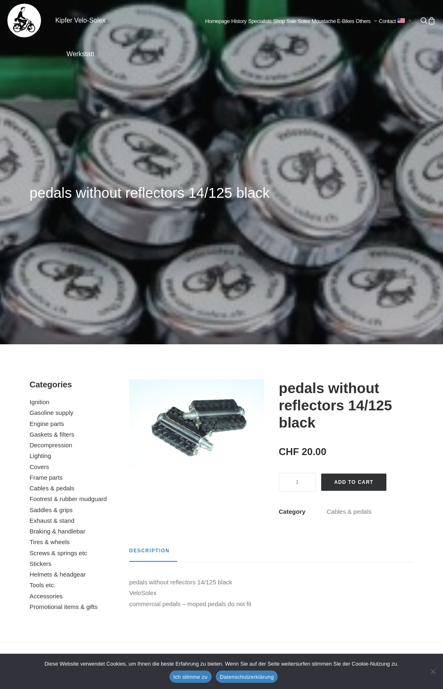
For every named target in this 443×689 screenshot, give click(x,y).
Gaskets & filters (52, 237)
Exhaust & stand (52, 323)
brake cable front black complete (169, 573)
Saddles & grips (51, 313)
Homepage (217, 21)
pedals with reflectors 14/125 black (63, 573)
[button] (423, 20)
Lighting (40, 259)
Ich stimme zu (191, 677)
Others (366, 21)
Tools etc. (42, 388)
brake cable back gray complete (274, 573)
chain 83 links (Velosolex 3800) (379, 573)
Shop (279, 21)
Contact (387, 21)
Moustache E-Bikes (333, 21)
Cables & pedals (52, 291)
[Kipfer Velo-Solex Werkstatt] (24, 20)
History (239, 21)
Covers (39, 270)
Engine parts (47, 227)
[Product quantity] (297, 285)
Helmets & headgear (58, 377)
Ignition (39, 205)
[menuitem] (217, 21)
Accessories (46, 399)
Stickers (40, 367)
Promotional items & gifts (64, 410)
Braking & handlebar (57, 334)
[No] (433, 671)
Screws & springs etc (58, 356)
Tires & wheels (50, 345)
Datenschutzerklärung (247, 677)
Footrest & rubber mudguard (68, 302)
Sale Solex (298, 21)
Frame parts (46, 280)
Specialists (260, 21)
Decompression (51, 248)
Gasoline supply (51, 216)
